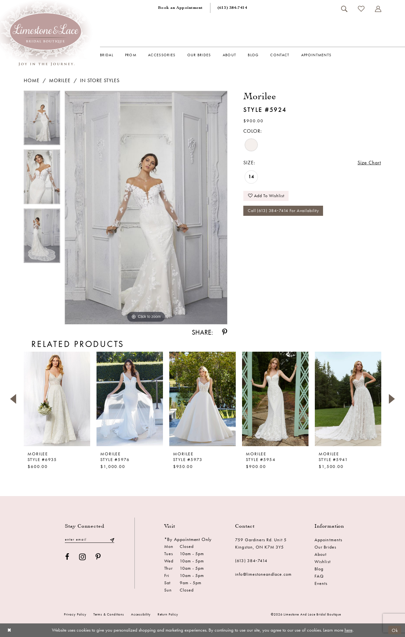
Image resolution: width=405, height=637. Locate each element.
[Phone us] (232, 7)
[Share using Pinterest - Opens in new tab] (224, 332)
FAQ (319, 576)
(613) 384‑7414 (251, 560)
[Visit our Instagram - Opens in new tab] (82, 557)
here (348, 630)
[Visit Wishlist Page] (361, 8)
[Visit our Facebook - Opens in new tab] (67, 557)
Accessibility (141, 614)
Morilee (60, 80)
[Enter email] (89, 539)
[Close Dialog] (9, 630)
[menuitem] (180, 7)
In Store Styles (100, 80)
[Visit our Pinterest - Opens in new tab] (98, 557)
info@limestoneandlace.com (263, 574)
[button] (378, 9)
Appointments (328, 540)
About (321, 554)
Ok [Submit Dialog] (395, 630)
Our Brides (325, 547)
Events (321, 583)
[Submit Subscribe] (112, 539)
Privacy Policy (75, 614)
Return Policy (168, 614)
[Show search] (344, 9)
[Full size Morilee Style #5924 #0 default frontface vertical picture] (146, 208)
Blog (319, 569)
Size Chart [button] (369, 162)
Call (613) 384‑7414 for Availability (283, 211)
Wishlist (322, 561)
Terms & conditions (108, 614)
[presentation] (57, 399)
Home (32, 80)
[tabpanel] (42, 120)
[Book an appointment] (180, 7)
